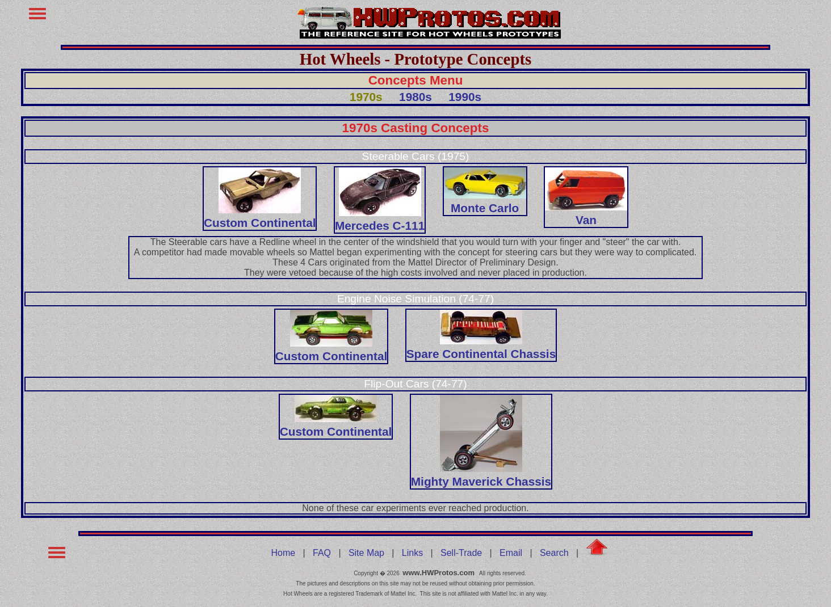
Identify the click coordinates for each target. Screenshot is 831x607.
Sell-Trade (461, 553)
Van (586, 213)
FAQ (322, 553)
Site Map (366, 553)
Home (283, 553)
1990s (464, 96)
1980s (415, 96)
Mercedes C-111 (380, 218)
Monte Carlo (485, 201)
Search (554, 553)
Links (412, 553)
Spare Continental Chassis (481, 347)
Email (511, 553)
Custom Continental (260, 216)
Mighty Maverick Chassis (481, 474)
